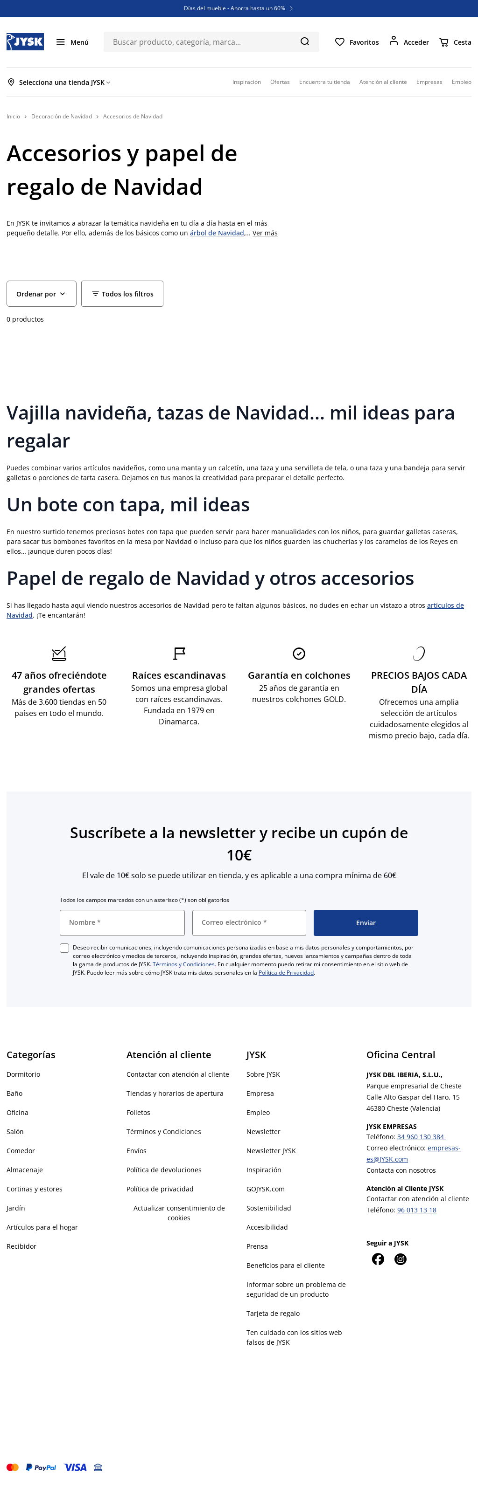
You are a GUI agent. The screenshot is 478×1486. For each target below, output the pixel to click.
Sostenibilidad (268, 1208)
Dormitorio (23, 1074)
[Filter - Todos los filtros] (122, 294)
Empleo (258, 1112)
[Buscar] (304, 41)
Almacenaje (25, 1169)
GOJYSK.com (265, 1188)
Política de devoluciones (164, 1169)
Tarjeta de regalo (273, 1313)
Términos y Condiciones (184, 964)
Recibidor (21, 1246)
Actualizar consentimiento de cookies (179, 1213)
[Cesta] (454, 42)
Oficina (17, 1112)
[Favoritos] (356, 42)
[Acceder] (408, 42)
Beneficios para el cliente (285, 1265)
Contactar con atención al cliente (178, 1074)
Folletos (138, 1112)
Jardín (16, 1208)
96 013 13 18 (416, 1209)
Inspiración (263, 1169)
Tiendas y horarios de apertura (175, 1093)
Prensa (257, 1246)
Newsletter (263, 1131)
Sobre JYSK (263, 1074)
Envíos (137, 1150)
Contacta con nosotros (401, 1170)
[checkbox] (64, 948)
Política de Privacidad (286, 973)
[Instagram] (400, 1259)
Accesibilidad (267, 1227)
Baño (14, 1093)
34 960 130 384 (421, 1136)
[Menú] (72, 42)
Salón (15, 1131)
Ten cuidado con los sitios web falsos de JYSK (294, 1337)
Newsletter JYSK (271, 1150)
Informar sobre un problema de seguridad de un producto (296, 1289)
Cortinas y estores (35, 1188)
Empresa (260, 1093)
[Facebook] (377, 1259)
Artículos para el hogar (42, 1227)
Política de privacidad (160, 1188)
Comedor (21, 1150)
